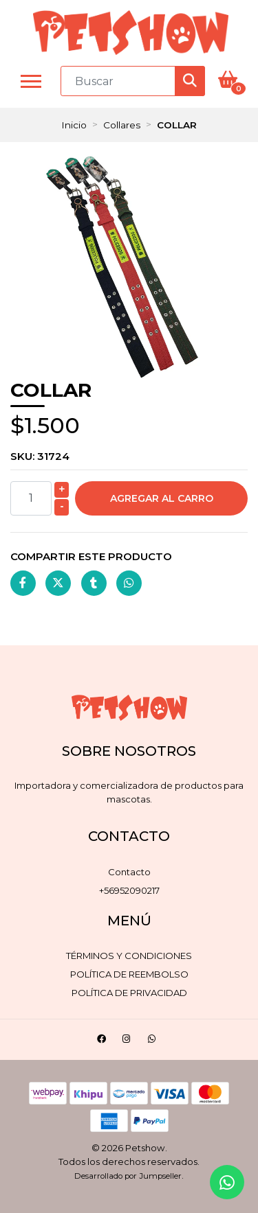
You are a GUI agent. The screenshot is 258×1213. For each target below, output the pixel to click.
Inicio (74, 124)
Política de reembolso (129, 974)
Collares (121, 124)
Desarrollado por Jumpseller (128, 1176)
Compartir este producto (91, 556)
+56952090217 (129, 890)
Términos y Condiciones (129, 955)
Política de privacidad (129, 992)
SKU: (39, 456)
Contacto (129, 871)
